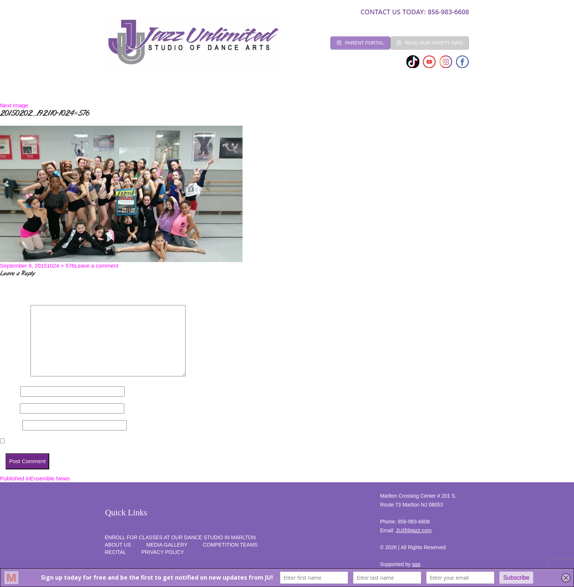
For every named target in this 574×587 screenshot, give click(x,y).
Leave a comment (96, 265)
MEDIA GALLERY (166, 545)
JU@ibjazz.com (413, 530)
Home (119, 91)
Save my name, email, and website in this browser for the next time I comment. (109, 441)
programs (375, 91)
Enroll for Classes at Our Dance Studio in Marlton (180, 537)
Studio (150, 91)
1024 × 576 (61, 265)
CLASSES (185, 91)
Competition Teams (320, 91)
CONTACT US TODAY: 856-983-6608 (414, 11)
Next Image (14, 105)
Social (270, 91)
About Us (118, 545)
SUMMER (449, 91)
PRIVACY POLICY (162, 552)
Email (9, 408)
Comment (14, 374)
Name (9, 391)
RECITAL (413, 91)
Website (10, 425)
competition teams (230, 545)
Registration (228, 91)
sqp (416, 564)
